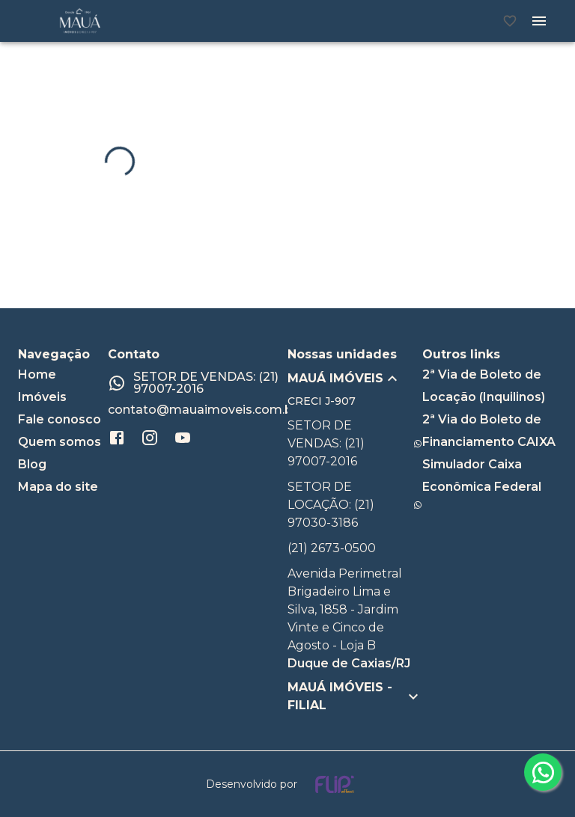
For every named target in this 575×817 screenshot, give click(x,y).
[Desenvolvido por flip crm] (287, 784)
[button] (355, 379)
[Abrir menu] (539, 21)
